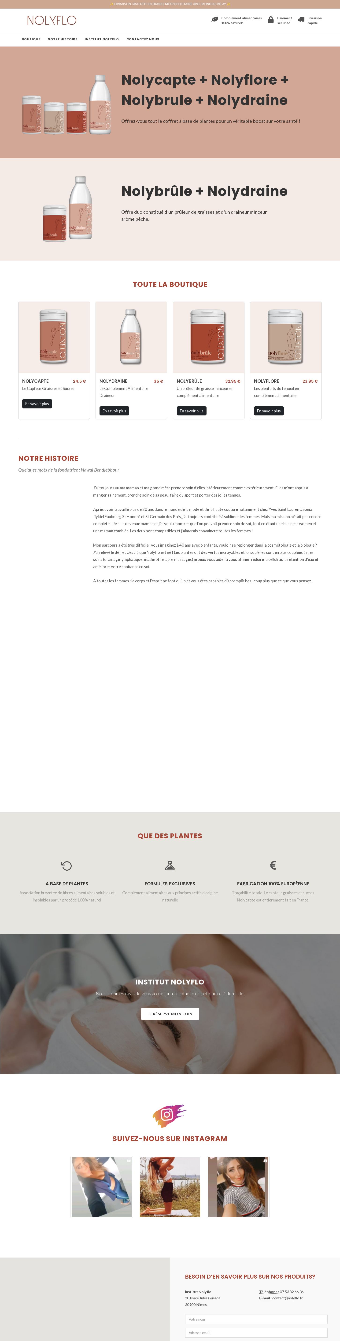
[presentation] (220, 1178)
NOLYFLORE (266, 381)
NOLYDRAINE (113, 381)
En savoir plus (37, 403)
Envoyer (198, 1203)
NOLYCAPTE (35, 381)
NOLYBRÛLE (189, 381)
